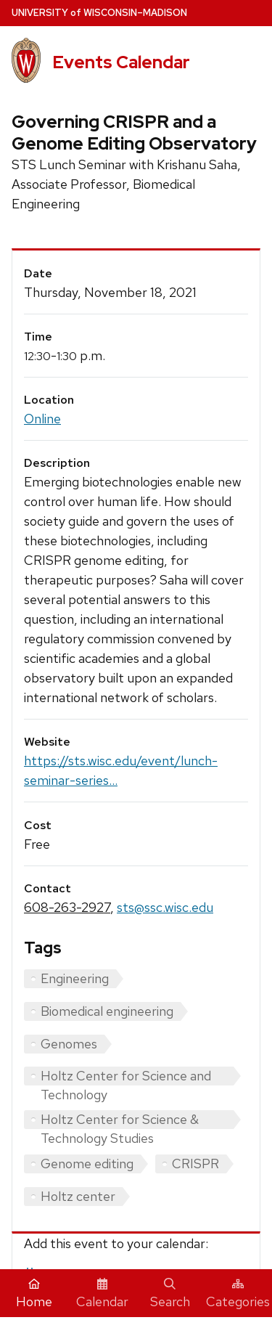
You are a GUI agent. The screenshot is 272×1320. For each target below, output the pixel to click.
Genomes (69, 1043)
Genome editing (87, 1163)
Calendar (102, 1294)
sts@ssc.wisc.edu (165, 907)
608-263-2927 (67, 907)
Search (170, 1294)
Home (34, 1294)
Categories (238, 1294)
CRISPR (195, 1163)
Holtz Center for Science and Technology (126, 1076)
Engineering (75, 978)
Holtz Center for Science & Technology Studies (120, 1120)
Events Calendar (121, 62)
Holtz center (78, 1196)
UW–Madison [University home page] (99, 13)
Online (42, 418)
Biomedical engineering (107, 1011)
